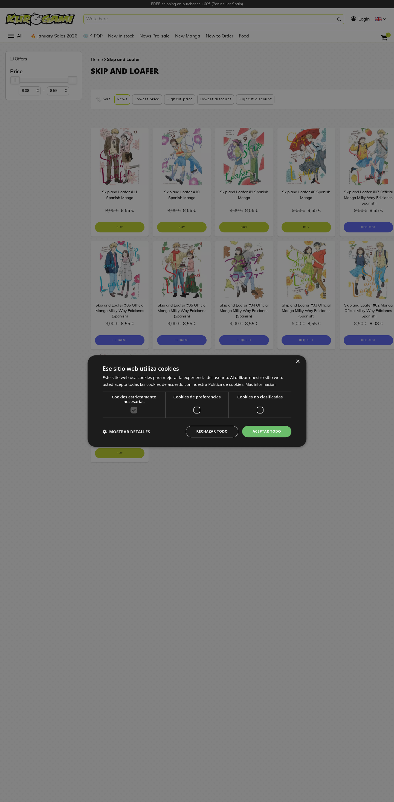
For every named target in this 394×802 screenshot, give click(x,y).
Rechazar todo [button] (209, 431)
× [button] (298, 361)
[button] (126, 431)
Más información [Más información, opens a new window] (261, 383)
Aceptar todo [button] (266, 431)
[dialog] (197, 401)
